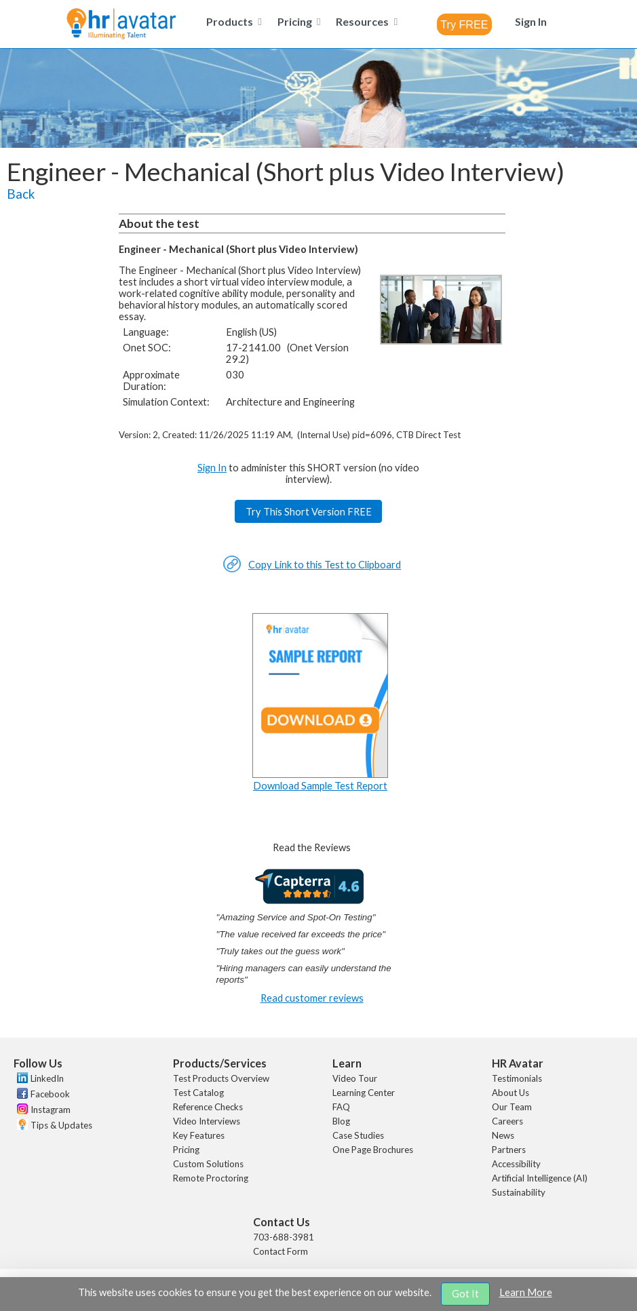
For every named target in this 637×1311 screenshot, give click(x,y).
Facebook (50, 1094)
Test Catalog (198, 1092)
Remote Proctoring (210, 1178)
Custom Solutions (208, 1163)
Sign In (212, 467)
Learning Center (363, 1092)
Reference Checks (208, 1106)
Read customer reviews (312, 998)
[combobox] (464, 24)
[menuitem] (231, 21)
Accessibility (516, 1163)
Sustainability (518, 1192)
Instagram (51, 1109)
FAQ (341, 1106)
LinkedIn (47, 1078)
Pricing (186, 1149)
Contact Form (280, 1251)
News (503, 1135)
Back (21, 194)
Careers (507, 1121)
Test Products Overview (221, 1078)
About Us (510, 1092)
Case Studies (358, 1135)
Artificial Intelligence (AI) (539, 1178)
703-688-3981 (283, 1237)
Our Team (512, 1106)
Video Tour (354, 1078)
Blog (341, 1121)
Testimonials (517, 1078)
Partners (509, 1149)
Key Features (199, 1135)
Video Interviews (206, 1121)
